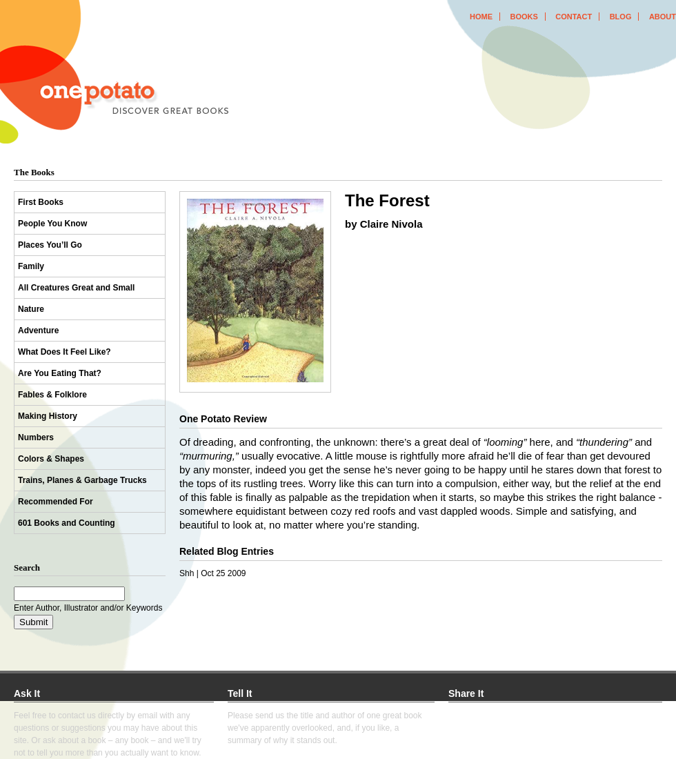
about (662, 16)
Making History (47, 416)
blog (621, 16)
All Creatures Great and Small (76, 288)
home (481, 16)
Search (27, 567)
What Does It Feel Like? (64, 352)
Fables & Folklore (52, 395)
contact (573, 16)
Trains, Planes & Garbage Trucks (82, 480)
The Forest (387, 200)
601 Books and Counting (66, 523)
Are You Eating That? (59, 373)
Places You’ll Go (50, 245)
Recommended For (55, 501)
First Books (40, 202)
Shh (186, 573)
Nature (31, 309)
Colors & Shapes (51, 459)
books (523, 16)
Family (31, 266)
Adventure (38, 330)
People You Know (52, 223)
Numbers (36, 437)
